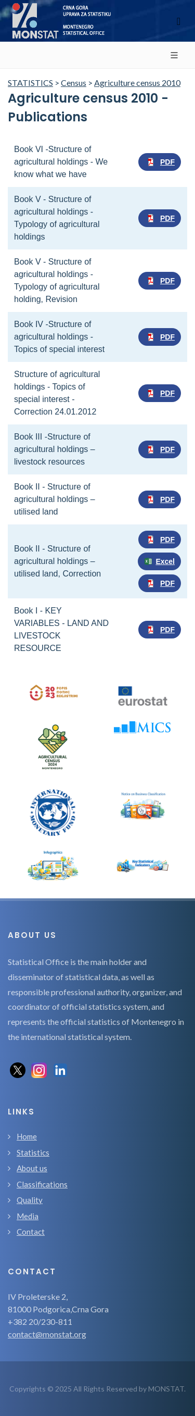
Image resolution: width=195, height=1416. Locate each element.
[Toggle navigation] (178, 21)
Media (27, 1216)
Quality (30, 1200)
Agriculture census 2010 (137, 82)
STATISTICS (30, 82)
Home (27, 1136)
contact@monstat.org (47, 1334)
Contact (31, 1231)
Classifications (42, 1184)
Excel (159, 561)
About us (32, 1168)
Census (73, 82)
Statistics (33, 1152)
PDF (160, 162)
